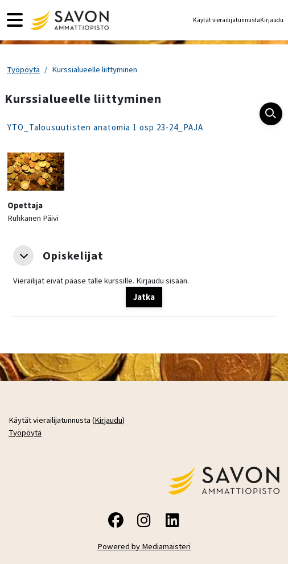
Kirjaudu (271, 20)
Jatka (144, 297)
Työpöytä (23, 69)
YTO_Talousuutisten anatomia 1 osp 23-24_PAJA (105, 127)
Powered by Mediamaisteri (144, 546)
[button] (23, 255)
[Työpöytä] (68, 20)
